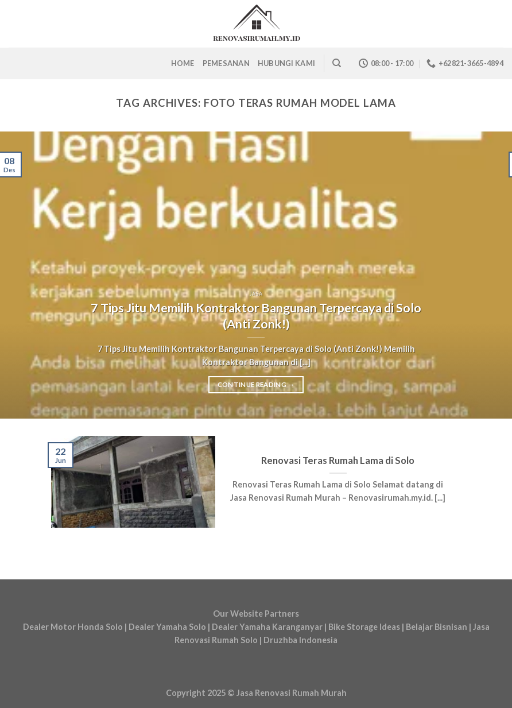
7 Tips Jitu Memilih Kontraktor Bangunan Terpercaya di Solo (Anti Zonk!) (256, 315)
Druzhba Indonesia (300, 640)
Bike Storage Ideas (364, 627)
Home (183, 63)
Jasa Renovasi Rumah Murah (291, 693)
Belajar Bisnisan (436, 627)
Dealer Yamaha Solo (167, 627)
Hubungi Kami (286, 63)
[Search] (336, 63)
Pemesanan (226, 63)
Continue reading (256, 385)
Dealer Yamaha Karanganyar (268, 627)
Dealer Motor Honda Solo (73, 627)
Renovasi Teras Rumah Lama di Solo (337, 460)
